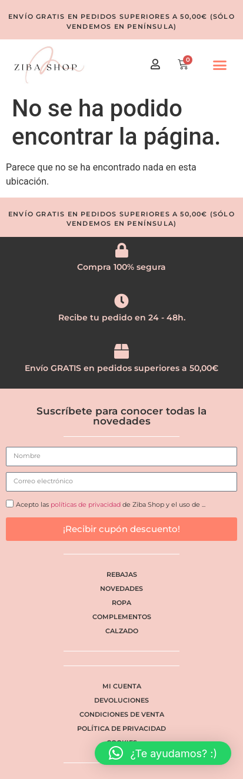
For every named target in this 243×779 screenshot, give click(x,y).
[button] (220, 65)
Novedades (121, 588)
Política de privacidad (121, 728)
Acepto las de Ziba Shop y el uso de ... (110, 504)
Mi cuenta (121, 686)
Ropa (121, 603)
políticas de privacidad (86, 504)
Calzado (121, 631)
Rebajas (121, 574)
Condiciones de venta (121, 714)
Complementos (121, 617)
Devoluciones (121, 700)
